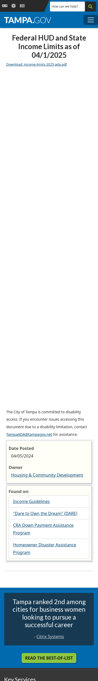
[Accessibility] (13, 6)
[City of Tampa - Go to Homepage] (27, 20)
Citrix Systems (50, 636)
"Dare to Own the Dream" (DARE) (45, 513)
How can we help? (65, 6)
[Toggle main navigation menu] (90, 20)
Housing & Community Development (47, 475)
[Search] (90, 7)
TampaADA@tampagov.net (29, 434)
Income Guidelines (31, 501)
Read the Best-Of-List (49, 658)
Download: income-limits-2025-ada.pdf (36, 64)
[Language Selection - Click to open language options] (4, 6)
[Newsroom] (22, 6)
